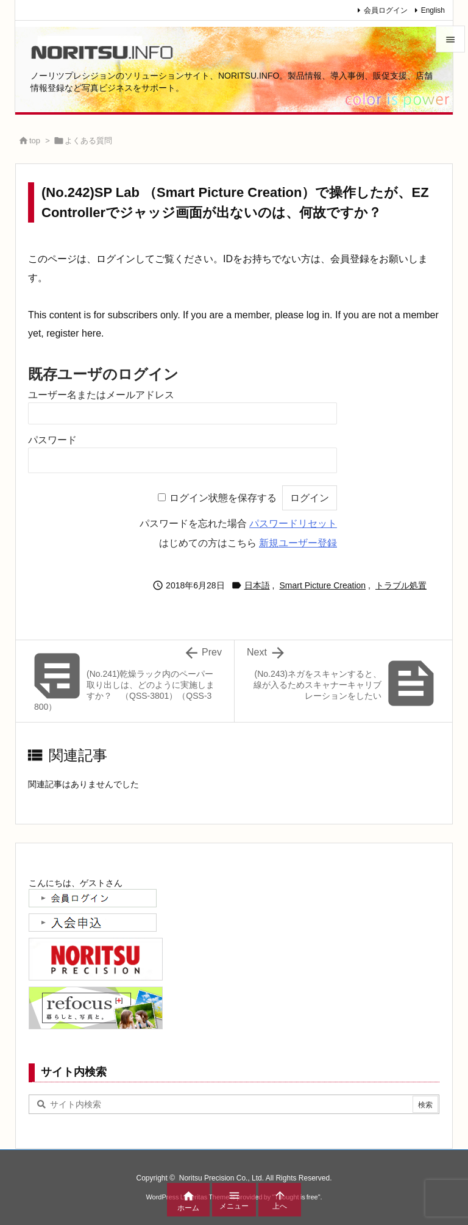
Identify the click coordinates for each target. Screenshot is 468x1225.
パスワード (52, 440)
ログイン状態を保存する (223, 498)
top (34, 140)
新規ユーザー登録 (298, 543)
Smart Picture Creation (323, 585)
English (433, 10)
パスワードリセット (293, 523)
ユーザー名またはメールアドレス (101, 395)
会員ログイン (386, 10)
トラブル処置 (401, 585)
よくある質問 (88, 140)
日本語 (257, 585)
